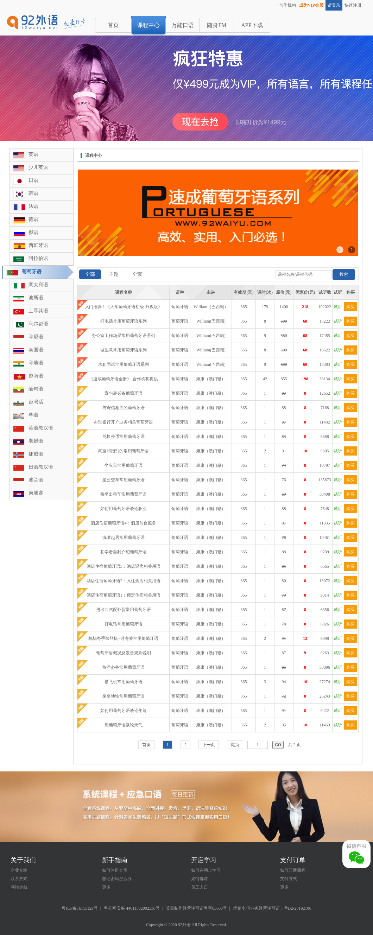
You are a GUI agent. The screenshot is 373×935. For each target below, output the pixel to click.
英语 (33, 154)
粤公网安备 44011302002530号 (132, 908)
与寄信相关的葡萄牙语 (123, 407)
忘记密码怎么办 (117, 878)
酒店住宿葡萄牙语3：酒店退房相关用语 (123, 566)
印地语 (36, 362)
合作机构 (287, 5)
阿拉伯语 (38, 258)
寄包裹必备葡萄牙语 (124, 393)
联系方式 (19, 878)
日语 (33, 180)
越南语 (36, 376)
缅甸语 (36, 389)
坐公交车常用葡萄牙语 (123, 479)
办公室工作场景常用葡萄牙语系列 (123, 335)
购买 (350, 306)
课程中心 (148, 25)
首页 (113, 25)
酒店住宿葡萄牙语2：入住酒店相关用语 (123, 580)
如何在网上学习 (206, 870)
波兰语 (36, 480)
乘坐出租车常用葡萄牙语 (123, 494)
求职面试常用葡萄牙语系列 (123, 364)
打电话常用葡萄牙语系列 (123, 321)
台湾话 (36, 402)
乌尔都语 (38, 323)
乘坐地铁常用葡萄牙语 (123, 696)
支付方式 (288, 878)
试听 (338, 306)
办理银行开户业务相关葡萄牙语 (123, 422)
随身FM (216, 25)
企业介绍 (19, 870)
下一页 (208, 744)
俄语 (33, 232)
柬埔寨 (36, 493)
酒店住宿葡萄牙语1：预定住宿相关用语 (123, 595)
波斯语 (36, 297)
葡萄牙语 (32, 271)
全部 (90, 274)
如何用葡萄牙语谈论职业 (123, 508)
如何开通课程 (292, 870)
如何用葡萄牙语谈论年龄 (123, 710)
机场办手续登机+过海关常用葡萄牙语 (123, 638)
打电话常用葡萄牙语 (124, 624)
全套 (137, 274)
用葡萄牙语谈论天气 (124, 725)
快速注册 (352, 5)
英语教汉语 (41, 428)
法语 (33, 206)
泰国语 (36, 349)
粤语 (33, 415)
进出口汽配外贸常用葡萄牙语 (123, 609)
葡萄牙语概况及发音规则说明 (123, 652)
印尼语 (36, 336)
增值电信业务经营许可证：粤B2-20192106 (272, 908)
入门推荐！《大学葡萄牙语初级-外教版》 (123, 306)
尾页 (235, 744)
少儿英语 (38, 167)
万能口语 (182, 25)
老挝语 (36, 441)
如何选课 (199, 878)
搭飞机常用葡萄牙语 (124, 681)
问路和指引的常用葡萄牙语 (123, 451)
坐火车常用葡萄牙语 (124, 465)
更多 (106, 887)
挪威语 (36, 454)
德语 (33, 219)
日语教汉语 (41, 467)
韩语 (33, 193)
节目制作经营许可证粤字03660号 (196, 908)
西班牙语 (38, 245)
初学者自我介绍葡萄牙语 (123, 551)
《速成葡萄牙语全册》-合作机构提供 (123, 378)
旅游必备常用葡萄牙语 (123, 667)
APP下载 (252, 25)
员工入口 (199, 887)
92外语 (184, 924)
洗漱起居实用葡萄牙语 (123, 537)
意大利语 (38, 284)
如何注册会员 (114, 870)
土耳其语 (38, 310)
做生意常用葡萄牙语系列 (123, 350)
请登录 (334, 5)
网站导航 (19, 887)
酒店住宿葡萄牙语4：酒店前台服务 (123, 523)
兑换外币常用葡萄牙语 (123, 436)
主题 (114, 274)
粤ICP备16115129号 (79, 908)
